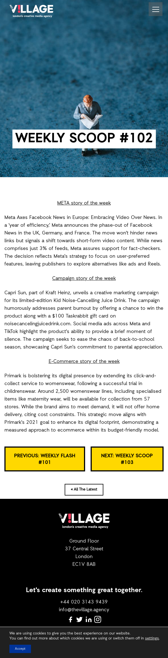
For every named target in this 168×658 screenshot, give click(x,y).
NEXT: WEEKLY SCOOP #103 (127, 459)
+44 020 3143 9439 (84, 602)
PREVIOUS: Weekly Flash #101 (44, 459)
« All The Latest (84, 489)
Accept (20, 649)
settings (152, 638)
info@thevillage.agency (84, 610)
